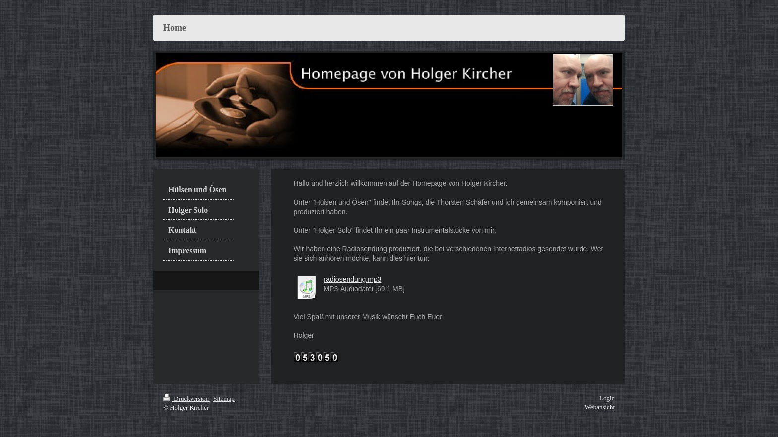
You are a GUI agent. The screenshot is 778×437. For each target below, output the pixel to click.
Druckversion (186, 398)
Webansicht (600, 407)
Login (607, 398)
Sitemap (224, 398)
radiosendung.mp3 (353, 279)
